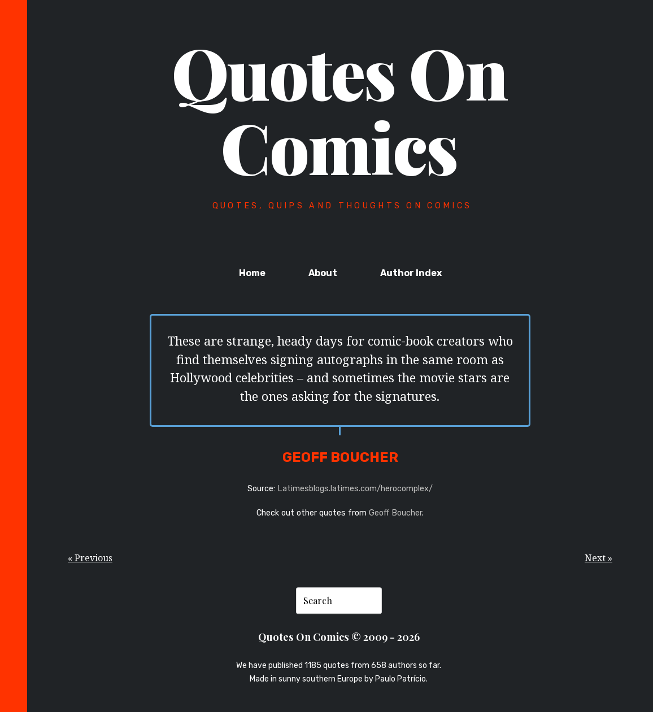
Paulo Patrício (400, 679)
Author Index (411, 273)
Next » (598, 558)
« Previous (90, 558)
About (322, 273)
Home (252, 273)
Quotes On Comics (339, 109)
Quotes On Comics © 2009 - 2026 (339, 637)
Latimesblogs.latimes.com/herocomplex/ (355, 488)
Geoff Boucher (395, 513)
